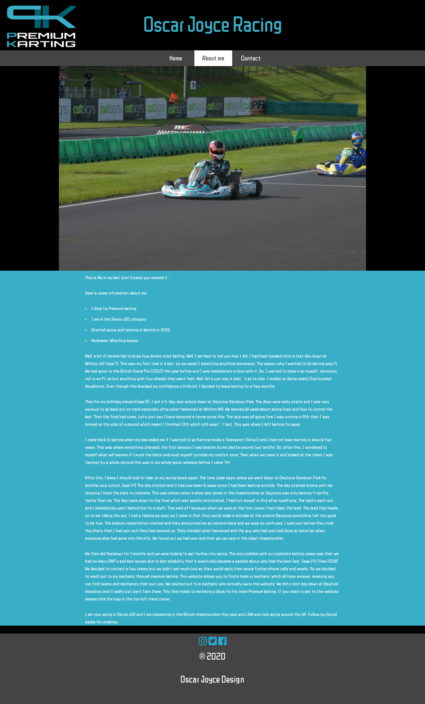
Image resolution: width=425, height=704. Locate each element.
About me (213, 58)
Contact (251, 58)
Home (175, 58)
